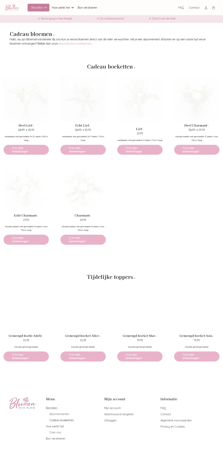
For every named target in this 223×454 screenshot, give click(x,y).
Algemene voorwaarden (176, 420)
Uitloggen (110, 420)
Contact (194, 7)
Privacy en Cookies (172, 426)
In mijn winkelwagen (20, 149)
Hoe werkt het (61, 7)
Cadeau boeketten (61, 420)
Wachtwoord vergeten (119, 414)
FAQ (181, 7)
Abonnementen (59, 414)
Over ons (55, 432)
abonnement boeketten (75, 43)
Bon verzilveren (87, 7)
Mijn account (112, 408)
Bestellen (37, 7)
